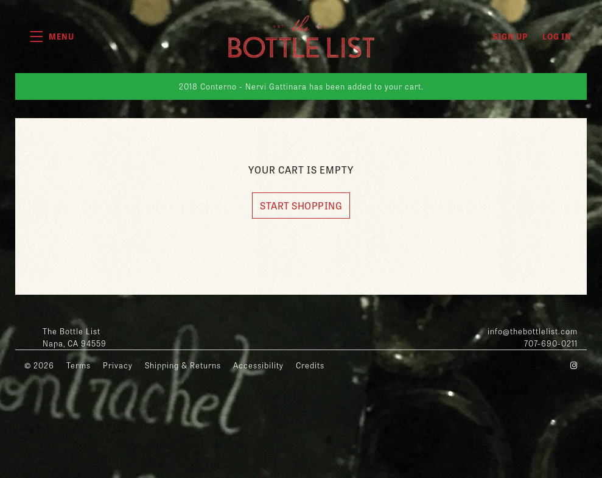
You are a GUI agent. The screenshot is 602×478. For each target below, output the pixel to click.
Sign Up (510, 36)
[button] (52, 36)
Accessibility (258, 365)
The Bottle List (301, 36)
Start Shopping (301, 205)
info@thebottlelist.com (533, 331)
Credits (310, 365)
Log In (557, 36)
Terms (78, 365)
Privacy (118, 365)
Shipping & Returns (183, 365)
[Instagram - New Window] (574, 365)
